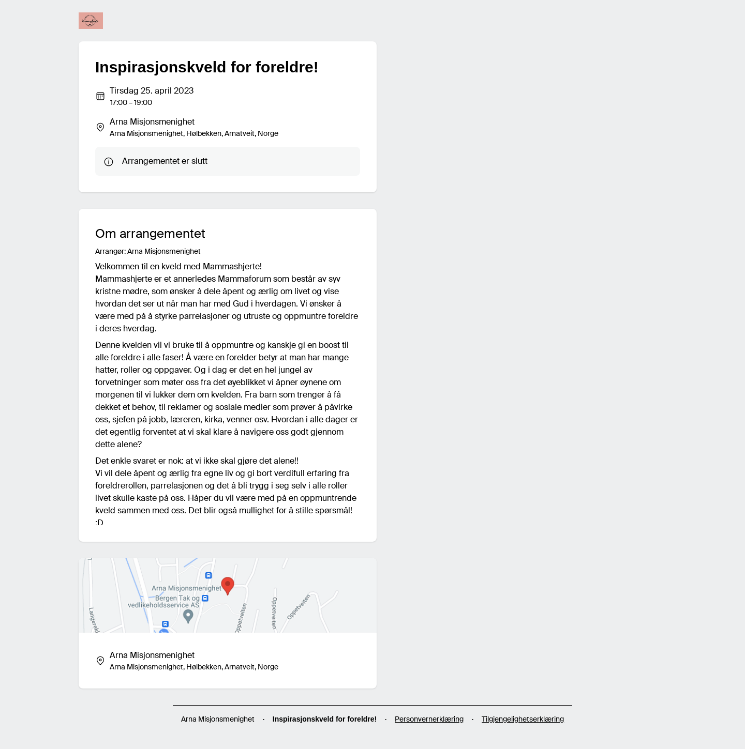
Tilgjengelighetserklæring (523, 719)
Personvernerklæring (429, 719)
